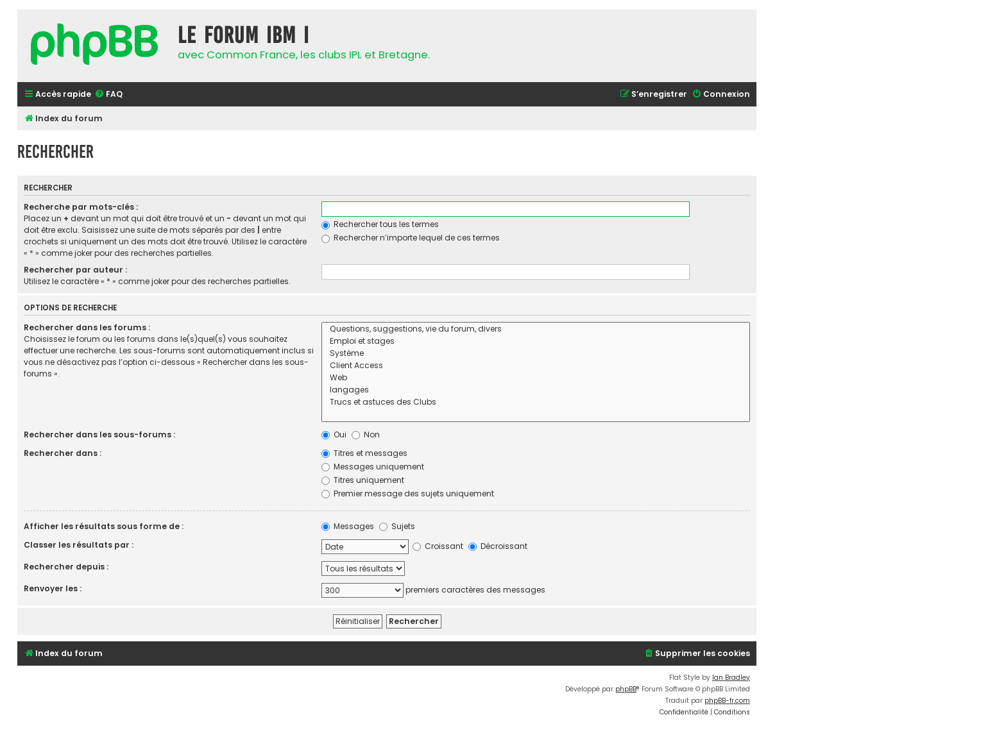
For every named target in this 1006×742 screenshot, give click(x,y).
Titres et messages (364, 453)
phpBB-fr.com (727, 700)
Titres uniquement (362, 480)
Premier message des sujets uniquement (407, 493)
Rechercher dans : (62, 453)
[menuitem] (108, 94)
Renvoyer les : (52, 588)
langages (536, 390)
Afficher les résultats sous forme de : (103, 526)
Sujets (397, 526)
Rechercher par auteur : (75, 269)
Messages (347, 526)
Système (536, 354)
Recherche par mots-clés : (81, 206)
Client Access (536, 366)
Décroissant (497, 546)
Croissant (438, 546)
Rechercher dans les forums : (87, 327)
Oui (333, 434)
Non (366, 434)
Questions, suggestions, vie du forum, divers (536, 329)
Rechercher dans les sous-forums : (99, 434)
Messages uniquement (372, 466)
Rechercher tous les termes (380, 224)
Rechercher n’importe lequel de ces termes (410, 237)
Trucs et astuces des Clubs (536, 402)
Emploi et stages (536, 341)
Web (536, 378)
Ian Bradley (731, 677)
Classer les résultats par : (78, 544)
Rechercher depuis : (66, 566)
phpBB (625, 689)
